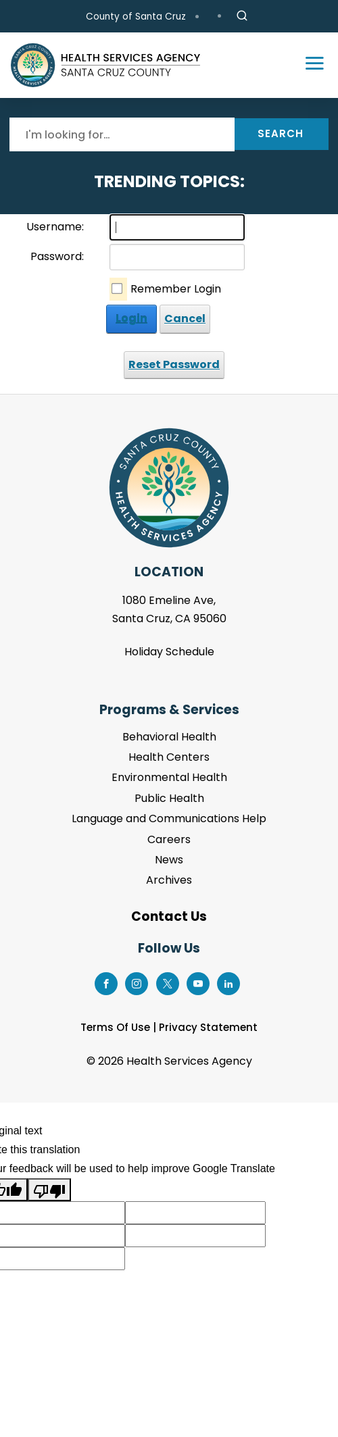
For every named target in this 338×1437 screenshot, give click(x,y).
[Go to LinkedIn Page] (228, 981)
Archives (169, 880)
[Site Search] (242, 16)
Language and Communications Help (169, 818)
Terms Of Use (115, 1027)
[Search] (122, 134)
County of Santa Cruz (136, 16)
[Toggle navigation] (308, 65)
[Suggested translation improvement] (195, 1212)
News (169, 859)
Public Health (169, 798)
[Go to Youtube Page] (198, 981)
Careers (169, 839)
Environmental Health (169, 777)
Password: (57, 256)
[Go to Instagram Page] (136, 981)
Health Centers (169, 757)
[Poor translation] (49, 1189)
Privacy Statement (208, 1027)
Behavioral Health (169, 737)
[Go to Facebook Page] (106, 981)
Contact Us (169, 916)
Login (131, 318)
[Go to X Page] (166, 981)
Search (281, 133)
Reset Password (174, 364)
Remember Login (175, 289)
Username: (55, 226)
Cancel (185, 318)
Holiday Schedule (169, 651)
